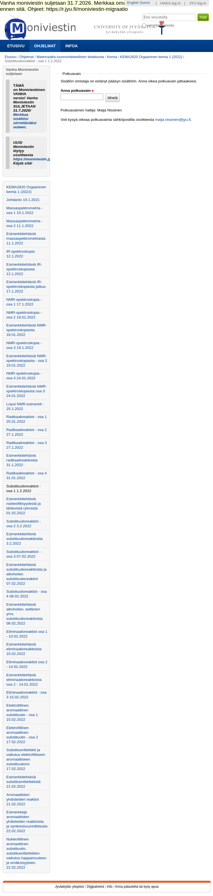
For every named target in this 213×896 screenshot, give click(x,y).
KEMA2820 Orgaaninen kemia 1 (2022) (151, 57)
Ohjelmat (45, 46)
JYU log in (197, 3)
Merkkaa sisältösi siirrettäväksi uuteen (25, 121)
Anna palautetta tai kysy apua (136, 887)
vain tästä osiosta (160, 25)
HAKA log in (170, 3)
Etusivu (15, 46)
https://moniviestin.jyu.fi (35, 159)
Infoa (71, 46)
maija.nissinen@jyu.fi (173, 119)
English (133, 3)
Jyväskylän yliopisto (69, 887)
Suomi (145, 3)
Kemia (112, 57)
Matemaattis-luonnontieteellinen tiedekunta (70, 57)
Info (109, 887)
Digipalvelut (95, 887)
